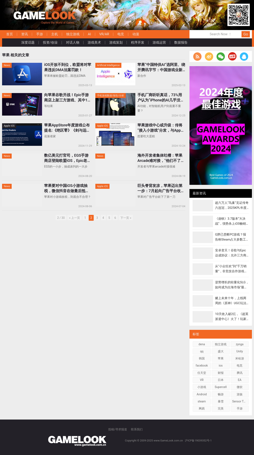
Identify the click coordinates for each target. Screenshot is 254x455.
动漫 (135, 34)
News (7, 65)
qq (201, 351)
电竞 (120, 34)
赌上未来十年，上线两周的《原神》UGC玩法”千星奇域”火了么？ (231, 303)
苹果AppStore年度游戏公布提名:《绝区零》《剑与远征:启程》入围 (67, 128)
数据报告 (181, 42)
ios (221, 365)
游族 (240, 394)
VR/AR (104, 34)
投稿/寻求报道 (117, 429)
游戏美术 (94, 42)
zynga (240, 344)
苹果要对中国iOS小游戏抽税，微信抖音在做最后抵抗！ (65, 188)
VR (202, 380)
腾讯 (240, 372)
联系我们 (137, 429)
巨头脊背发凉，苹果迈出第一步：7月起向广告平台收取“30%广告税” (160, 188)
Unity (239, 351)
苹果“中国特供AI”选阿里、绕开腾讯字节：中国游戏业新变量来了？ (161, 67)
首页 (9, 34)
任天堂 (201, 372)
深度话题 (28, 42)
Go (245, 34)
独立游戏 (73, 34)
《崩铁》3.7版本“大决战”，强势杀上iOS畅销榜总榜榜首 (230, 224)
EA (239, 380)
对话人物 (72, 42)
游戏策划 (116, 42)
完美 (221, 408)
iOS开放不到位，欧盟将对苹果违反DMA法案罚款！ (67, 67)
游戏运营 (159, 42)
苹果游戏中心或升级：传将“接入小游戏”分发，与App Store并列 (159, 128)
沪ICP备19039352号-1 (198, 440)
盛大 (221, 351)
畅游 (221, 394)
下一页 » (125, 217)
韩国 (202, 358)
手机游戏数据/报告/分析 (110, 95)
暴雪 (221, 401)
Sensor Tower (240, 401)
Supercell (221, 387)
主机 (54, 34)
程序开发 (137, 42)
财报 (221, 372)
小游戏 (201, 387)
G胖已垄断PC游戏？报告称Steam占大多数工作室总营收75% (230, 239)
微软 (240, 387)
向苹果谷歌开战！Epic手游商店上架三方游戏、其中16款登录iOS (67, 98)
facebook (202, 365)
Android (202, 394)
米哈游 (239, 358)
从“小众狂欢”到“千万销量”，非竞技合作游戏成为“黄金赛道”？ (231, 271)
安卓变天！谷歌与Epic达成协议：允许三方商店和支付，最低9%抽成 (231, 255)
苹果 (221, 358)
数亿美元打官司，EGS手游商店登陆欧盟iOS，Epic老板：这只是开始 (66, 158)
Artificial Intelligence (108, 65)
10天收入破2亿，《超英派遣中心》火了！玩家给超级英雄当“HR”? (231, 319)
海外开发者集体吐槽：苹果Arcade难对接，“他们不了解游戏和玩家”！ (160, 158)
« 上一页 (74, 217)
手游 (39, 34)
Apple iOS (9, 125)
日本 (221, 380)
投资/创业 (50, 42)
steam (202, 401)
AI (89, 34)
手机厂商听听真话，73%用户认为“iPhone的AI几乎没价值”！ (160, 98)
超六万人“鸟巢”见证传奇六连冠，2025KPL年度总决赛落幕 (232, 208)
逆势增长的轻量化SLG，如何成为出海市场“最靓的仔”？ (232, 287)
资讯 (24, 34)
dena (202, 344)
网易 (202, 408)
